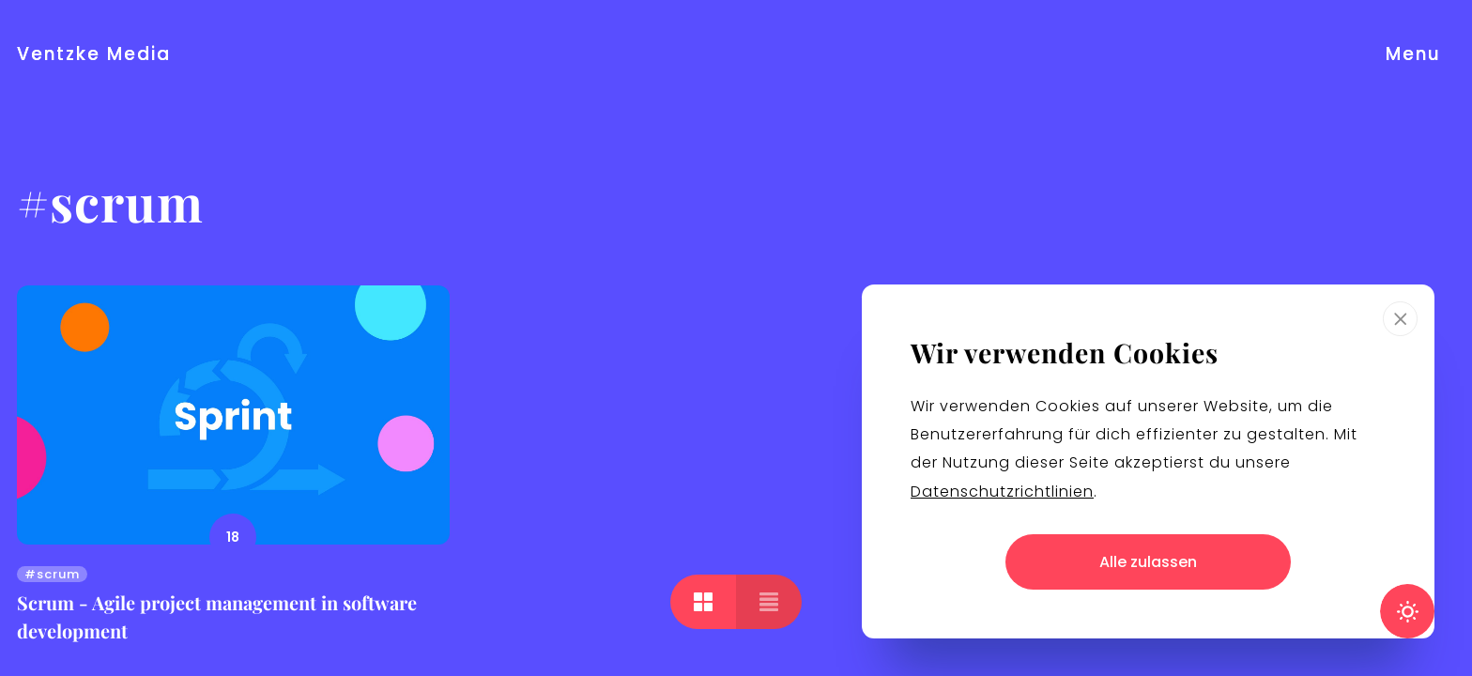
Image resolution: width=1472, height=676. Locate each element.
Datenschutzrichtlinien (1002, 491)
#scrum (52, 574)
